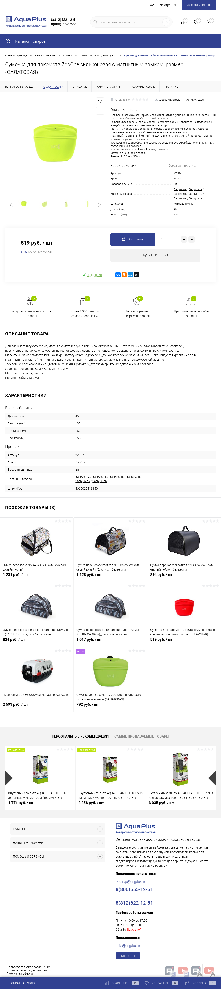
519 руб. (184, 642)
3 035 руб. (161, 802)
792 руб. (110, 706)
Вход (151, 5)
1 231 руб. (37, 577)
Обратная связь (20, 983)
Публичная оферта (19, 973)
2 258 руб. (91, 802)
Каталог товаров (25, 41)
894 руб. (184, 577)
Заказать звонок (199, 4)
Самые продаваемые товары (141, 737)
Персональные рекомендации (80, 737)
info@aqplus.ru (128, 945)
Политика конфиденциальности (29, 970)
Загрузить (180, 189)
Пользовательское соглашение (28, 967)
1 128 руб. (110, 577)
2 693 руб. (37, 706)
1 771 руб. (20, 802)
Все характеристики (183, 165)
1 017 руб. (110, 642)
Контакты (128, 956)
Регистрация (167, 5)
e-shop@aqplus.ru (131, 881)
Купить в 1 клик (155, 255)
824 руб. (37, 642)
